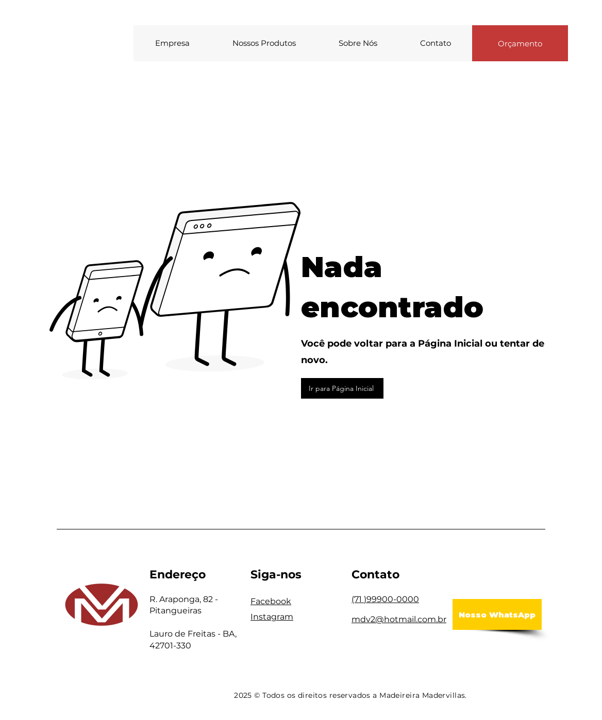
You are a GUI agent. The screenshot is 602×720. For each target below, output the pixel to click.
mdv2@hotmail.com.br (399, 619)
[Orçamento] (520, 43)
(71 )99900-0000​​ (385, 599)
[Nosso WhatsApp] (497, 614)
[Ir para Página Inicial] (342, 388)
